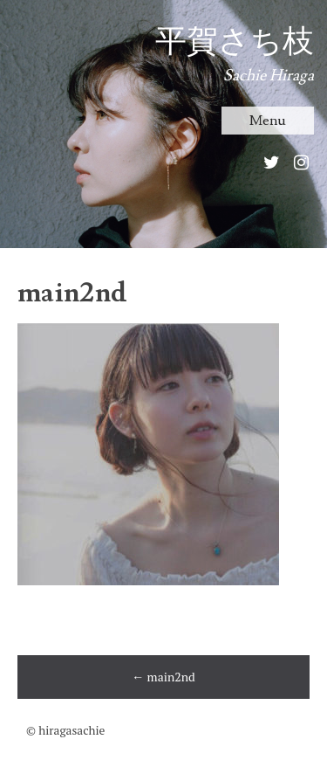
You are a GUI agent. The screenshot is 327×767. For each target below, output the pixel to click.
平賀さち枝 (234, 42)
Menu (267, 120)
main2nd (163, 676)
